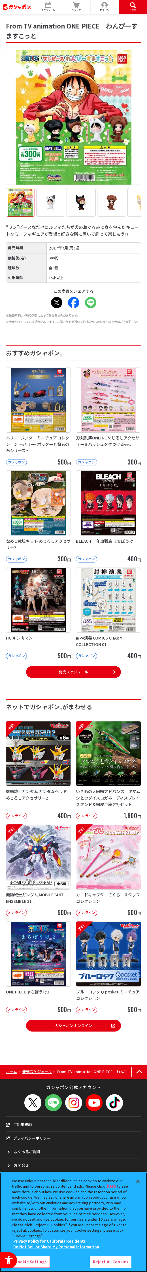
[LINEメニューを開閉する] (53, 1102)
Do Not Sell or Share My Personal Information (56, 1246)
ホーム (11, 1071)
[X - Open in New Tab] (56, 302)
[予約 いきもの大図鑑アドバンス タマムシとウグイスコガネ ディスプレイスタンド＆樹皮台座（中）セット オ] (108, 770)
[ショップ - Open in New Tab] (76, 7)
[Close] (138, 1181)
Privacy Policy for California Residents (49, 1241)
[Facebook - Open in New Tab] (73, 302)
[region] (73, 1222)
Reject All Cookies (110, 1261)
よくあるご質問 (27, 1151)
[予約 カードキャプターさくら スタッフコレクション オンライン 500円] (108, 870)
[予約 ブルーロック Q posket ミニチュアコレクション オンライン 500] (108, 967)
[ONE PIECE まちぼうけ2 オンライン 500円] (38, 967)
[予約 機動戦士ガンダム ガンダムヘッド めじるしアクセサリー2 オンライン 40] (38, 770)
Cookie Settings (31, 1261)
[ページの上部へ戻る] (139, 1071)
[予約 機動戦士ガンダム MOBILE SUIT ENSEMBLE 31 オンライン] (38, 870)
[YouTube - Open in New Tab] (94, 1102)
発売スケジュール (73, 672)
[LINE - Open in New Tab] (90, 302)
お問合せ (21, 1165)
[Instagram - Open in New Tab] (73, 1102)
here (111, 1186)
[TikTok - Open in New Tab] (114, 1102)
